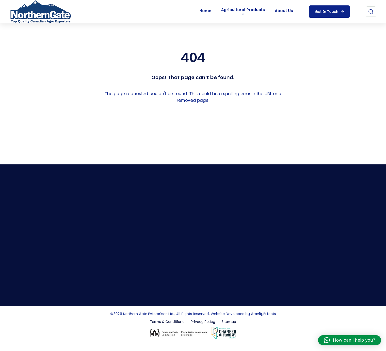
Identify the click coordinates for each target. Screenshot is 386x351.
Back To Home (194, 129)
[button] (349, 340)
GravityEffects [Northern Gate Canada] (263, 313)
